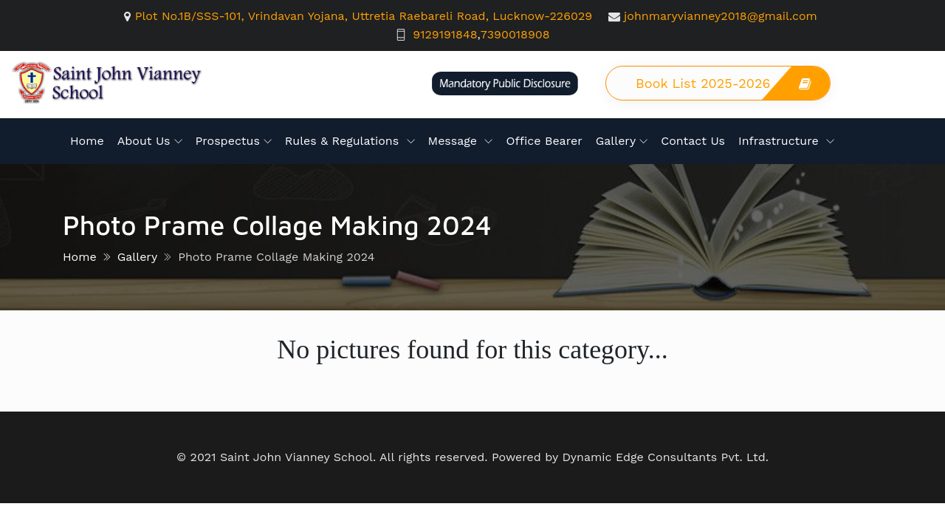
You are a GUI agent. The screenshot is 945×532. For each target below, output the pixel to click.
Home (87, 141)
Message (454, 141)
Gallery (616, 141)
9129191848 (445, 34)
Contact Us (693, 141)
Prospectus (228, 141)
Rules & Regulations (344, 141)
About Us (144, 141)
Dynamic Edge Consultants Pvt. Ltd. (665, 457)
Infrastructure (780, 141)
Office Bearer (544, 141)
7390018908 (515, 34)
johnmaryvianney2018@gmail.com (720, 16)
